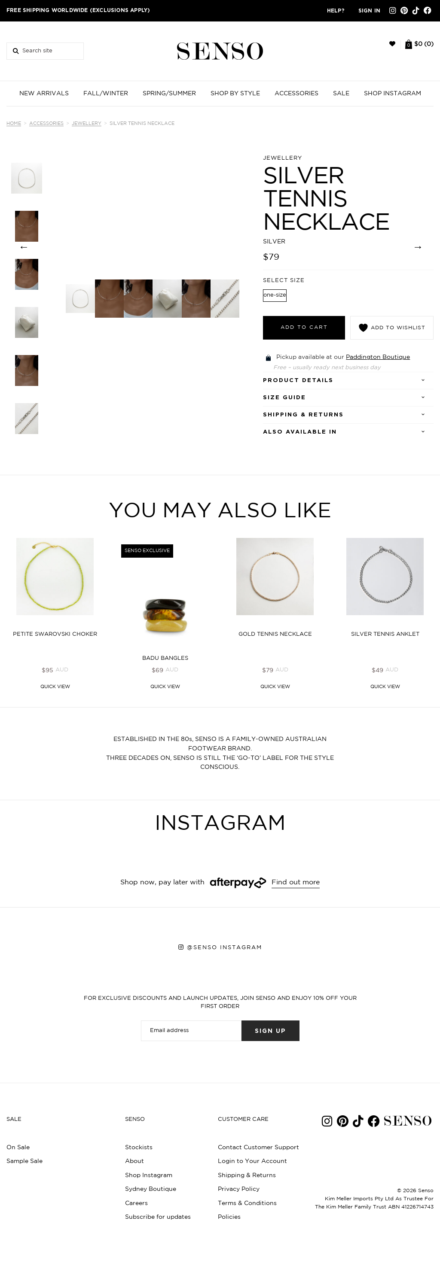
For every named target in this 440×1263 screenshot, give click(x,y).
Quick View (55, 687)
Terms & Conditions (247, 1203)
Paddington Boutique (378, 357)
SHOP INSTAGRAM (392, 93)
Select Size (284, 280)
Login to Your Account (252, 1161)
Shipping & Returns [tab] (303, 415)
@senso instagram (224, 947)
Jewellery (86, 123)
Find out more (296, 882)
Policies (229, 1217)
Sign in (369, 10)
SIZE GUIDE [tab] (284, 398)
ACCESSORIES (296, 93)
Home (13, 123)
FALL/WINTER (105, 93)
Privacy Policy (239, 1189)
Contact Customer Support (258, 1147)
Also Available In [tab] (300, 432)
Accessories (46, 123)
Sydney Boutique (150, 1189)
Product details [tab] (298, 380)
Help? (336, 10)
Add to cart (304, 327)
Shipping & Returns (247, 1175)
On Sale (18, 1147)
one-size (274, 295)
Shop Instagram (148, 1175)
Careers (136, 1203)
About (134, 1161)
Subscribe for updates (158, 1217)
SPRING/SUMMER (169, 93)
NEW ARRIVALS (44, 93)
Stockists (139, 1147)
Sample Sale (24, 1161)
